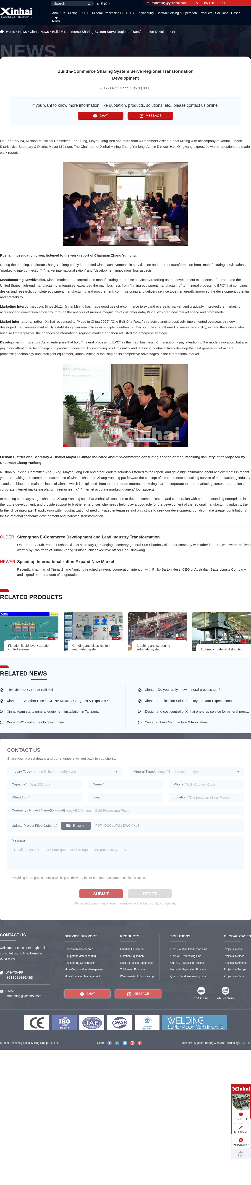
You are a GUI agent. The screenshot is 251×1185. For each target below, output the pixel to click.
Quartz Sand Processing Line (188, 976)
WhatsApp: (21, 797)
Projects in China (234, 976)
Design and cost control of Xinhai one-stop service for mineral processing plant (198, 711)
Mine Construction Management (84, 969)
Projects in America (235, 962)
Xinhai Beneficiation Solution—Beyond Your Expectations (188, 701)
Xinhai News (39, 32)
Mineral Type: (144, 771)
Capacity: (19, 784)
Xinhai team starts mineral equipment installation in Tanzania (53, 711)
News (56, 21)
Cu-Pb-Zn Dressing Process (187, 962)
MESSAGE (150, 116)
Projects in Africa (234, 956)
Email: (98, 797)
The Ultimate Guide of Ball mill (30, 690)
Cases (235, 13)
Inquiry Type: (22, 771)
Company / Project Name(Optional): (39, 810)
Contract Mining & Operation (177, 13)
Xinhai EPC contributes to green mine (35, 722)
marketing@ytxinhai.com (167, 3)
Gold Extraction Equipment (136, 962)
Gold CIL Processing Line (185, 956)
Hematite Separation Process (188, 969)
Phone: (180, 784)
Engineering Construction (80, 962)
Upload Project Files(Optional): (35, 825)
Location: (181, 797)
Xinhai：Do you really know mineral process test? (182, 689)
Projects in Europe (235, 969)
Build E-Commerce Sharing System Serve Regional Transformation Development (113, 32)
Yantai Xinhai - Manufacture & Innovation (176, 722)
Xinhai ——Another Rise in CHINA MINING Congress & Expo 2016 (57, 701)
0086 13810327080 (212, 3)
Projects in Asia (233, 949)
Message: (20, 840)
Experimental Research (79, 949)
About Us (58, 13)
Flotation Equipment (132, 956)
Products (206, 13)
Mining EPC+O (78, 13)
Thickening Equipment (133, 969)
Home (10, 32)
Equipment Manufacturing (80, 956)
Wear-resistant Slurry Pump (137, 976)
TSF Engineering (142, 13)
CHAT (100, 116)
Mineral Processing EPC (109, 13)
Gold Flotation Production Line (188, 949)
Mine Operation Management (82, 976)
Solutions (221, 13)
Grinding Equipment (132, 949)
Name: (98, 784)
